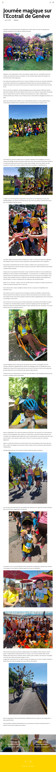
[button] (53, 2)
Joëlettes (16, 20)
